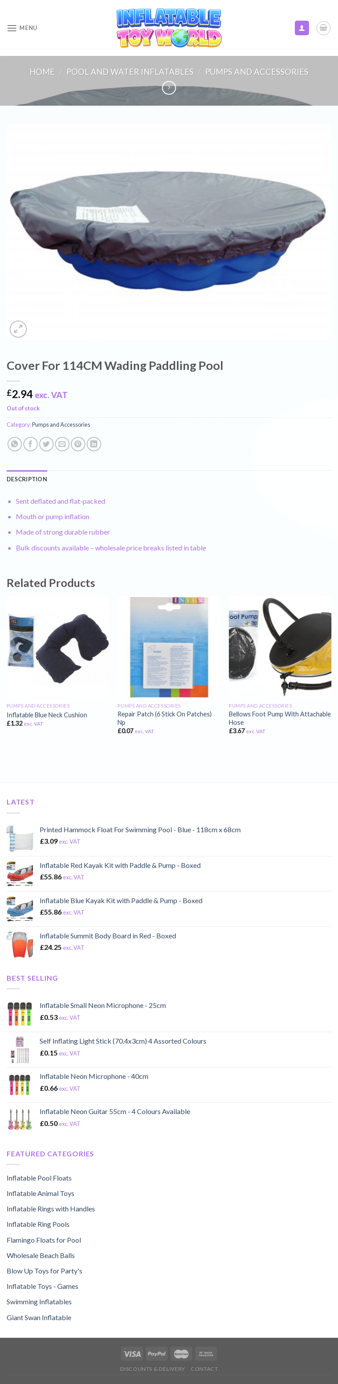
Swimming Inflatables (39, 1301)
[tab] (27, 479)
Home (42, 72)
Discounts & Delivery (152, 1369)
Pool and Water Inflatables (130, 72)
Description (27, 479)
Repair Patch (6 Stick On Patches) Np (165, 718)
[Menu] (22, 28)
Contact (204, 1369)
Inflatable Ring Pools (38, 1224)
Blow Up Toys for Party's (44, 1270)
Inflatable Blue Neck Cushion (47, 715)
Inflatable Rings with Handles (51, 1208)
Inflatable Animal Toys (40, 1193)
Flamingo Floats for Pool (44, 1240)
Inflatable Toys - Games (42, 1286)
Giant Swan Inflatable (39, 1317)
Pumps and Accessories (257, 72)
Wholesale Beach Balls (41, 1255)
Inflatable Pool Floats (39, 1178)
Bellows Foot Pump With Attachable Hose (280, 718)
